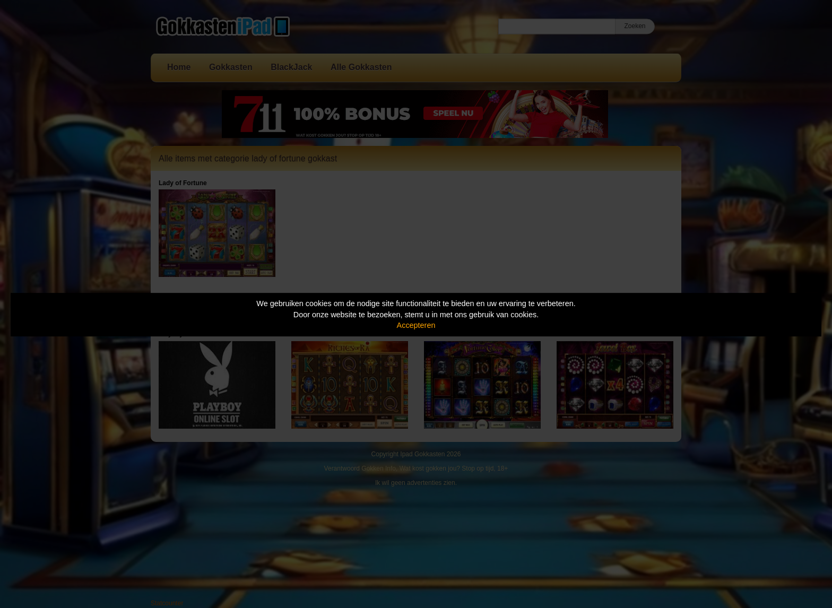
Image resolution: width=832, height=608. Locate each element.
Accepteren (416, 325)
